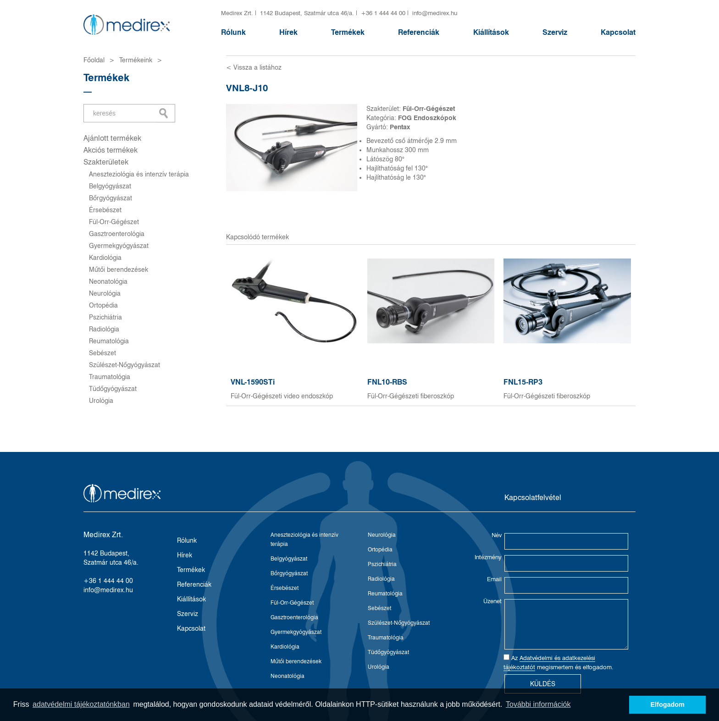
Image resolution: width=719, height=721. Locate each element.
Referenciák (418, 32)
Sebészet (102, 353)
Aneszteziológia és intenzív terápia (139, 174)
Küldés (542, 684)
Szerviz (554, 32)
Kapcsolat (618, 32)
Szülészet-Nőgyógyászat (124, 365)
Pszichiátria (105, 317)
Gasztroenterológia (116, 233)
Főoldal (94, 60)
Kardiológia (105, 257)
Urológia (101, 400)
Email (494, 579)
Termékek (348, 32)
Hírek (288, 32)
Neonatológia (108, 281)
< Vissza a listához (254, 67)
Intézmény (488, 557)
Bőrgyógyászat (110, 198)
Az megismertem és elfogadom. (558, 662)
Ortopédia (103, 305)
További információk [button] (538, 704)
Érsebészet (105, 210)
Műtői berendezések (118, 269)
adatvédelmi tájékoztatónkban (81, 704)
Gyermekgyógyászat (119, 245)
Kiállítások (491, 32)
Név (497, 535)
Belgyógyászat (110, 186)
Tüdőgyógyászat (113, 388)
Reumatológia (109, 341)
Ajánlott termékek (112, 138)
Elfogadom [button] (668, 704)
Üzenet (492, 601)
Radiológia (104, 329)
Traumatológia (109, 376)
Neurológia (105, 293)
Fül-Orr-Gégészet (114, 222)
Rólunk (233, 32)
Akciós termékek (110, 150)
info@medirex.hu (434, 13)
